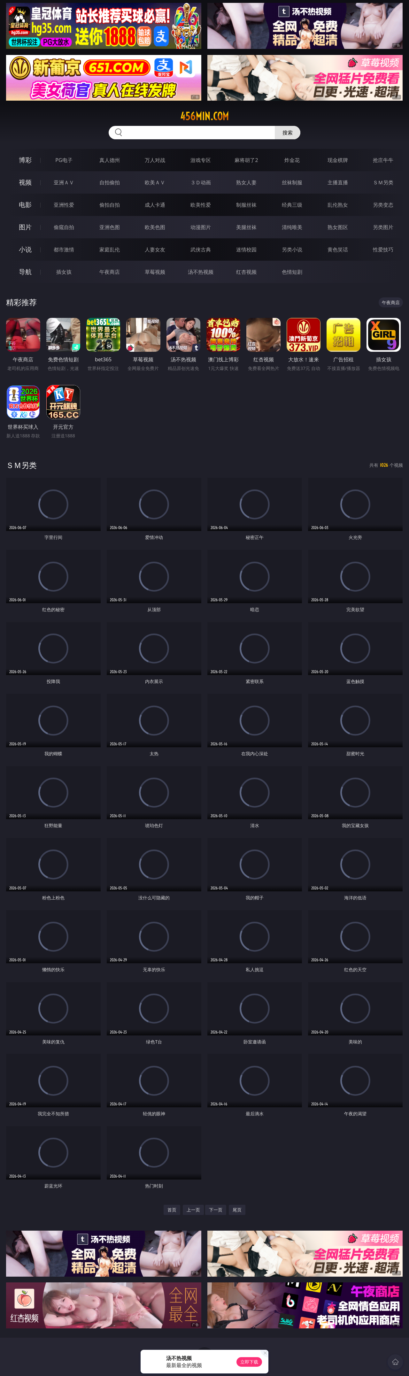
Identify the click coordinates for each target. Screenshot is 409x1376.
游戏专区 (200, 160)
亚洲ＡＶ (64, 182)
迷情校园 (246, 249)
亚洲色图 (109, 227)
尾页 (237, 1210)
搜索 (287, 132)
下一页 (215, 1210)
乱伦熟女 (338, 204)
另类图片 (383, 227)
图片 (25, 227)
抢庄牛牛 (383, 160)
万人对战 (155, 160)
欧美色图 (155, 227)
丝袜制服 (292, 182)
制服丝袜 (246, 204)
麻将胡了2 (246, 160)
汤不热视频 (200, 271)
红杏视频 (246, 271)
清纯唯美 (292, 227)
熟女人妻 (246, 182)
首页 (171, 1210)
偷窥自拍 (64, 227)
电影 (25, 204)
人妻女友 (155, 249)
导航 (25, 271)
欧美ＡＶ (155, 182)
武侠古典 (200, 249)
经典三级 (292, 204)
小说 (25, 249)
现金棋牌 (338, 160)
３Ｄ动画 (200, 182)
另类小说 (292, 249)
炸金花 (292, 160)
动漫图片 (200, 227)
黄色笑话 (338, 249)
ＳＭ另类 (383, 182)
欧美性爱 (200, 204)
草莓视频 (155, 271)
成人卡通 (155, 204)
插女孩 (64, 271)
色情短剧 (292, 271)
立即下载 (249, 1362)
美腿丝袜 (246, 227)
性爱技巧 (383, 249)
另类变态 (383, 204)
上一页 (193, 1210)
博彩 (25, 160)
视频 (25, 182)
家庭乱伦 (109, 249)
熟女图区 (338, 227)
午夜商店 (109, 271)
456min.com (204, 116)
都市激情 (64, 249)
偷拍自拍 (109, 204)
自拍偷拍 (109, 182)
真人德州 (109, 160)
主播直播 (338, 182)
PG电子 (63, 160)
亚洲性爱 (64, 204)
